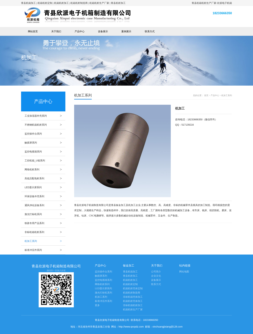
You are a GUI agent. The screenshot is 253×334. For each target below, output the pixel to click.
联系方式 (150, 31)
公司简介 (156, 271)
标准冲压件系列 (45, 250)
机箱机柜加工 (61, 3)
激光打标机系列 (45, 214)
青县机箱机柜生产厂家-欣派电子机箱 (212, 3)
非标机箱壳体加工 (133, 297)
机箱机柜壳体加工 (133, 301)
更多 (97, 305)
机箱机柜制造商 (79, 3)
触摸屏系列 (45, 142)
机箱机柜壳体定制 (133, 288)
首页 (206, 95)
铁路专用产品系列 (45, 223)
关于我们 (56, 31)
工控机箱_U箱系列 (45, 160)
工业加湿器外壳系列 (45, 115)
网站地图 (184, 271)
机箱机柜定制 (45, 3)
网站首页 (33, 31)
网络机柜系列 (45, 169)
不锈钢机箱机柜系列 (45, 124)
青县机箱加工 (28, 3)
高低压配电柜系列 (45, 178)
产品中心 (80, 31)
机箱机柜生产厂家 (99, 3)
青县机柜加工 (118, 3)
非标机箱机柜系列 (45, 232)
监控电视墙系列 (45, 151)
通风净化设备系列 (45, 205)
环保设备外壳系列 (45, 196)
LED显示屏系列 (45, 187)
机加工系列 (45, 241)
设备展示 (103, 31)
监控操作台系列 (45, 133)
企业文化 (156, 276)
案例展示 (126, 31)
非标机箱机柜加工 (133, 305)
